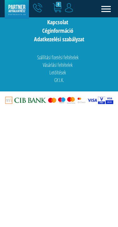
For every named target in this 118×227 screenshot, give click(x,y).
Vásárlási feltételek (58, 64)
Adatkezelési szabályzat (59, 39)
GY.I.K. (59, 80)
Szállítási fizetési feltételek (58, 57)
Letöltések (57, 72)
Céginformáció (57, 30)
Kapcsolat (57, 22)
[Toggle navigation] (106, 9)
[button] (51, 9)
